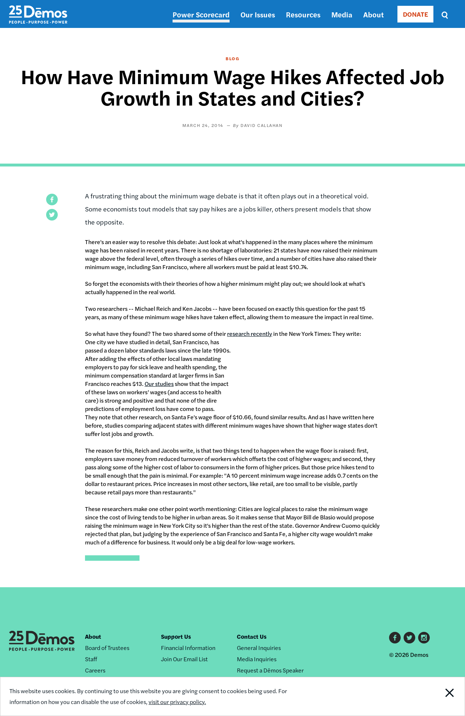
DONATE (415, 13)
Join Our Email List (184, 659)
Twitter (409, 637)
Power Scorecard (201, 14)
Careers (95, 670)
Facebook (395, 637)
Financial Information (188, 647)
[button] (52, 199)
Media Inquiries (256, 659)
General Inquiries (259, 647)
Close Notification (441, 696)
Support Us (176, 636)
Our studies (159, 383)
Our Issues (257, 14)
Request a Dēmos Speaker (270, 670)
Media (341, 14)
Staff (91, 659)
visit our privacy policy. (177, 702)
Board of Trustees (107, 647)
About (373, 14)
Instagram (424, 637)
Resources (303, 14)
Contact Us (252, 636)
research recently (249, 333)
